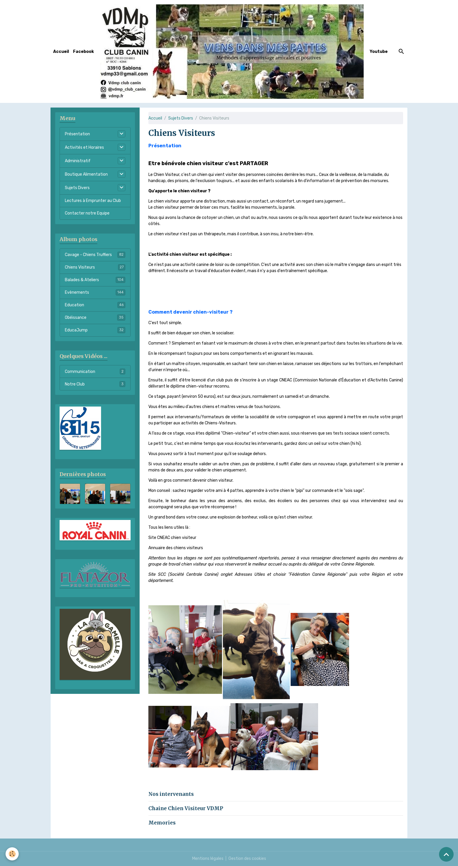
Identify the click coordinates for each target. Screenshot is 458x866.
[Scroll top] (446, 854)
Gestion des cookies (247, 858)
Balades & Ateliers (95, 280)
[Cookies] (12, 853)
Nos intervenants (171, 794)
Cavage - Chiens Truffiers (95, 254)
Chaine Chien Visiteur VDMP (185, 808)
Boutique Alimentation (86, 174)
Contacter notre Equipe (87, 213)
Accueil (61, 51)
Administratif (78, 160)
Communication (95, 371)
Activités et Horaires (84, 147)
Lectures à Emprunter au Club (93, 200)
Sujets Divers (180, 118)
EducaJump (95, 330)
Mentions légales (207, 858)
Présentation (77, 134)
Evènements (95, 292)
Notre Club (95, 384)
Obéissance (95, 317)
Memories (162, 823)
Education (95, 305)
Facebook (83, 51)
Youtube (379, 51)
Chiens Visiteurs (95, 267)
